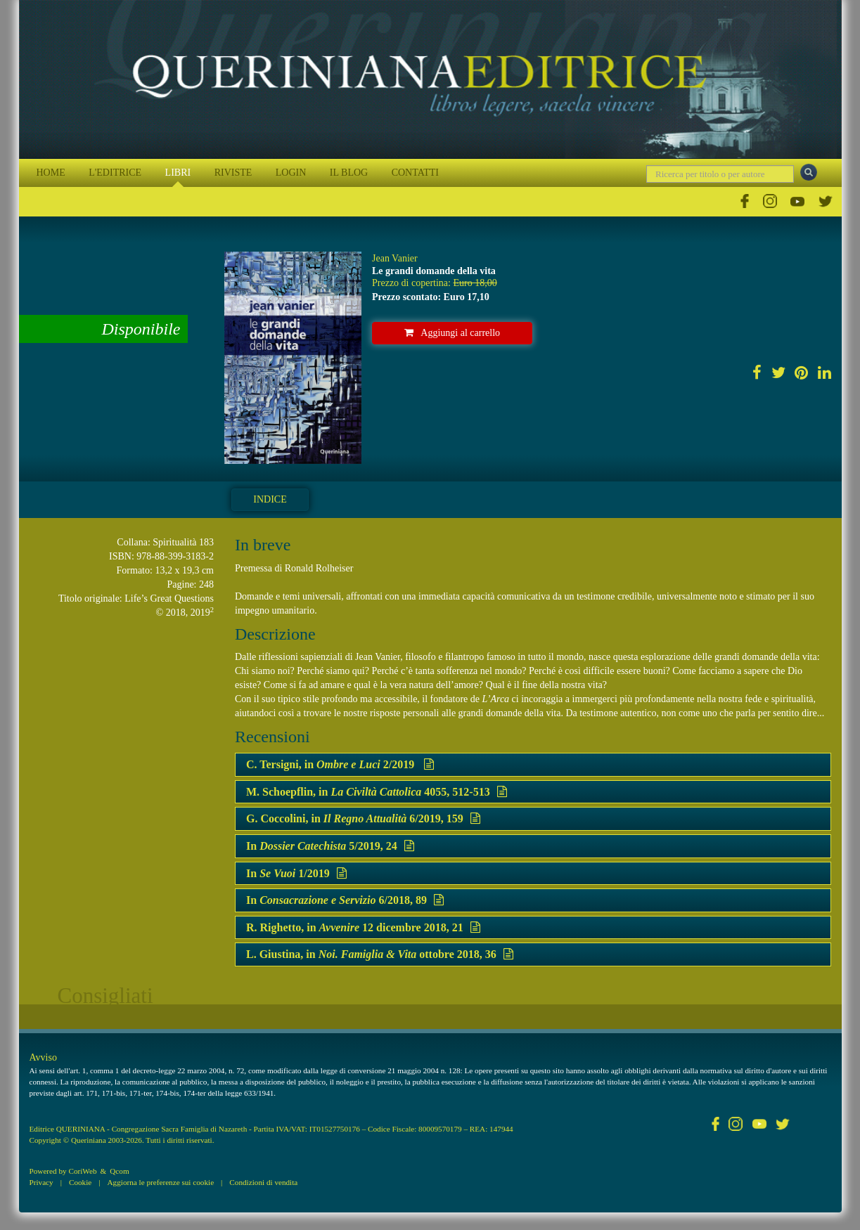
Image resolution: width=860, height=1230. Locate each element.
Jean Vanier (395, 258)
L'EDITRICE (115, 172)
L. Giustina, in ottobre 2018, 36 (379, 954)
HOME (51, 172)
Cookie (80, 1182)
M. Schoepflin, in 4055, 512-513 (376, 792)
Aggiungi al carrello (452, 333)
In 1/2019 (296, 873)
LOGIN (291, 172)
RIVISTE (233, 172)
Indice (269, 499)
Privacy (41, 1182)
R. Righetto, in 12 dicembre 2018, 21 (363, 927)
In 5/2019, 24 (330, 846)
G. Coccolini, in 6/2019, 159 (363, 818)
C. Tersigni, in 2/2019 (340, 764)
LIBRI (178, 172)
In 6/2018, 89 (345, 900)
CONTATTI (415, 172)
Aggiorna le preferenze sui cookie (161, 1182)
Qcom (119, 1171)
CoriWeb (82, 1171)
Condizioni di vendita (263, 1182)
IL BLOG (349, 172)
